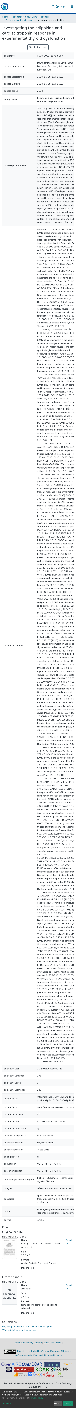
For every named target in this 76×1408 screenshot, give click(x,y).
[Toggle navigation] (72, 6)
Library (38, 1342)
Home (5, 16)
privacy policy (37, 1397)
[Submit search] (53, 6)
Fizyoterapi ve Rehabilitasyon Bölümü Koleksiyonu (20, 20)
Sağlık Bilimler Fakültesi (37, 16)
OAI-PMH (56, 1342)
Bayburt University (24, 1342)
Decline (57, 1403)
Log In (63, 6)
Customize (6, 1403)
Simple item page (38, 47)
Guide (46, 1342)
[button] (57, 6)
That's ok (68, 1403)
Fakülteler (17, 16)
